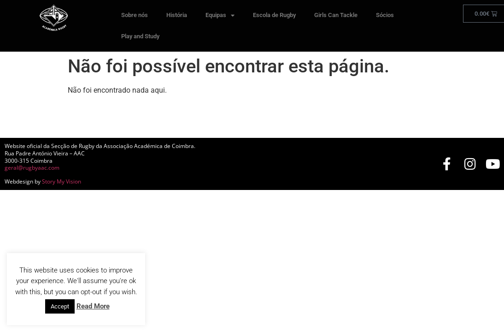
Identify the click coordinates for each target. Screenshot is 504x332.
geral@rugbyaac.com (32, 168)
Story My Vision (61, 181)
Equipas (219, 15)
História (176, 15)
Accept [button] (60, 306)
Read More (93, 306)
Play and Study (140, 36)
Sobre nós (134, 15)
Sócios (385, 15)
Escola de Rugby (274, 15)
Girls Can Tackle (335, 15)
